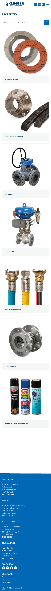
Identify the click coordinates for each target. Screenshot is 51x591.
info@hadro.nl (7, 556)
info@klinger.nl (7, 492)
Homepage (6, 582)
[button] (47, 4)
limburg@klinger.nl (9, 513)
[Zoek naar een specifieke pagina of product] (43, 4)
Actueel (4, 577)
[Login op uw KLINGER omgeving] (35, 4)
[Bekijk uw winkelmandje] (39, 4)
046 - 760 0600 (8, 516)
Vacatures (5, 579)
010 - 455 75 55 (8, 495)
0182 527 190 (8, 558)
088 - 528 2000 (8, 537)
